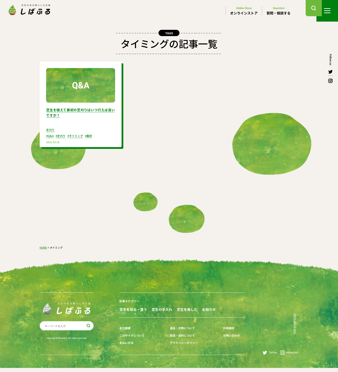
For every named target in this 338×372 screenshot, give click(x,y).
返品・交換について (179, 334)
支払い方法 (127, 347)
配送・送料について (179, 341)
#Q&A (50, 135)
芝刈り (50, 129)
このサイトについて (133, 341)
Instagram (289, 357)
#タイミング (77, 135)
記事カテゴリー (130, 300)
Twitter (270, 357)
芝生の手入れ (169, 308)
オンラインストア (244, 10)
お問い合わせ (223, 341)
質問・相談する (278, 10)
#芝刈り (61, 135)
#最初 (92, 135)
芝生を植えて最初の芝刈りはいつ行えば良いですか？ (79, 112)
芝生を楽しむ (201, 308)
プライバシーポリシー (181, 347)
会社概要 (125, 334)
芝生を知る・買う (133, 308)
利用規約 (220, 334)
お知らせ (126, 316)
